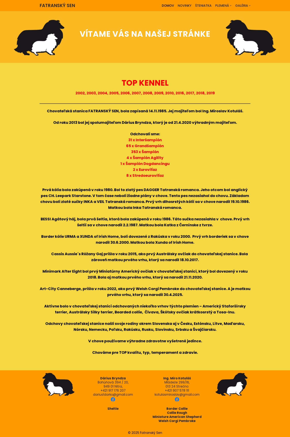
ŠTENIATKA (203, 5)
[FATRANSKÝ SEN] (57, 5)
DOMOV (167, 5)
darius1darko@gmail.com (113, 394)
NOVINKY (184, 5)
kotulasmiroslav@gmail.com (177, 394)
